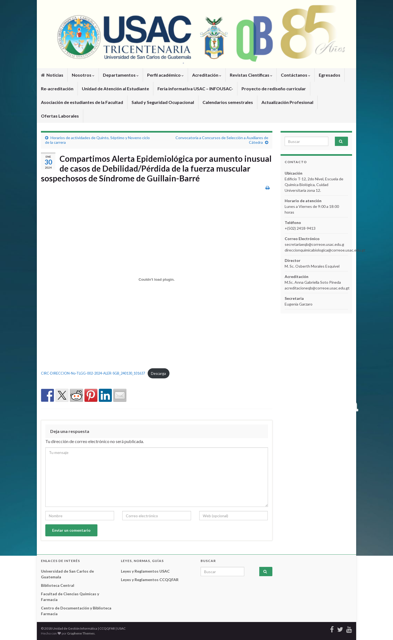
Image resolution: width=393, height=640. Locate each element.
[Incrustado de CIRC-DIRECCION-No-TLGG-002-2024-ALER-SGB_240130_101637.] (156, 279)
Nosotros (83, 74)
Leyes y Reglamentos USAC (145, 571)
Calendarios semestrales (228, 102)
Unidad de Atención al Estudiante (115, 88)
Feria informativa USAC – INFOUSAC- (195, 88)
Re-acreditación (57, 88)
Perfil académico (165, 74)
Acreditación (206, 74)
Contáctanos (295, 74)
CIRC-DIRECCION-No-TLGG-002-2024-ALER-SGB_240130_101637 (93, 373)
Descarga (158, 373)
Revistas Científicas (251, 74)
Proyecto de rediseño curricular (274, 88)
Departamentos (121, 74)
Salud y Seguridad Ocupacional (163, 102)
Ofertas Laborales (60, 115)
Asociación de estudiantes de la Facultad (82, 102)
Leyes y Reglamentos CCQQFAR (149, 579)
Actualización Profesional (287, 102)
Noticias (52, 74)
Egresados (329, 74)
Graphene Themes (81, 633)
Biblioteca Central (57, 585)
